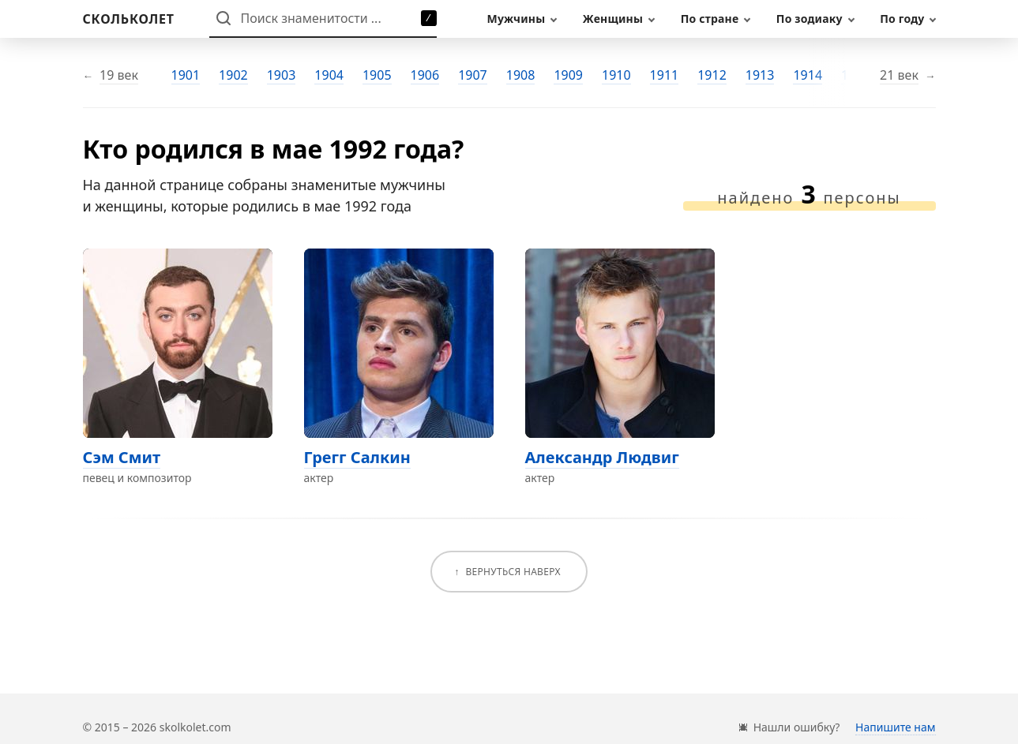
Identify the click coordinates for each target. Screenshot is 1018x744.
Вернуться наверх (512, 571)
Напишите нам (895, 727)
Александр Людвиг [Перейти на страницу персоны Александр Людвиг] (602, 457)
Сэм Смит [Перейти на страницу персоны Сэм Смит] (122, 457)
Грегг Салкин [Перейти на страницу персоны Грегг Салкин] (357, 457)
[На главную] (129, 19)
